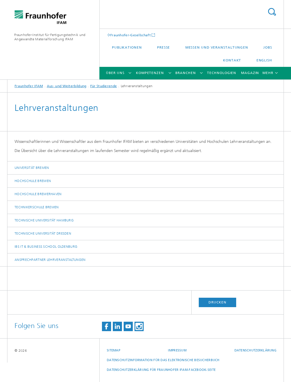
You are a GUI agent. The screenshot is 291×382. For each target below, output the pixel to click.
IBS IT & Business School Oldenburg (46, 247)
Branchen (185, 73)
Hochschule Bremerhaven (38, 194)
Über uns (115, 73)
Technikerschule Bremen (37, 207)
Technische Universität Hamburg (44, 220)
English (264, 60)
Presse (163, 47)
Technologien (221, 73)
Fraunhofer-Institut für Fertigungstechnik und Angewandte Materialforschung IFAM (50, 37)
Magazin (250, 73)
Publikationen (127, 47)
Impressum (177, 350)
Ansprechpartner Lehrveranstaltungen (50, 260)
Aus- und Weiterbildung (67, 86)
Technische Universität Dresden (43, 233)
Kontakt (232, 60)
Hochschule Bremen (33, 181)
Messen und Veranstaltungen (216, 47)
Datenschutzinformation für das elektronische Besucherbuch (163, 360)
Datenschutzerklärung (255, 350)
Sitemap (113, 350)
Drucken (217, 302)
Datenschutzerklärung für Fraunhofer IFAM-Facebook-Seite (161, 370)
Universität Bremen (32, 168)
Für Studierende (103, 86)
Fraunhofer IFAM (29, 86)
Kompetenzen (150, 73)
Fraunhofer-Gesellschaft (130, 35)
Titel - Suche (271, 12)
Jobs (267, 47)
